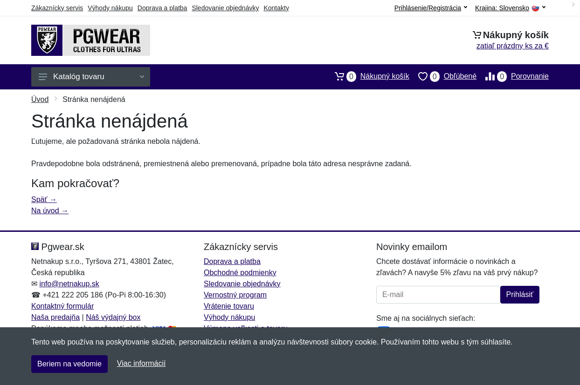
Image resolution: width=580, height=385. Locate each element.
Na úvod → (50, 211)
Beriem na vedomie (69, 364)
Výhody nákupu (110, 8)
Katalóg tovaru (91, 76)
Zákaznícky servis (57, 8)
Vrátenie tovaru (229, 306)
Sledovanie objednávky (225, 8)
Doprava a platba (162, 8)
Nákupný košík (367, 76)
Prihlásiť (519, 294)
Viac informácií (141, 363)
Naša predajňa (55, 317)
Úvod (39, 99)
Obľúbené (442, 76)
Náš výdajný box (113, 317)
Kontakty (276, 8)
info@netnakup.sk (69, 284)
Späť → (44, 199)
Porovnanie (512, 76)
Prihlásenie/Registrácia (430, 8)
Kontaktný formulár (62, 306)
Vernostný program (235, 295)
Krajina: (510, 8)
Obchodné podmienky (240, 273)
